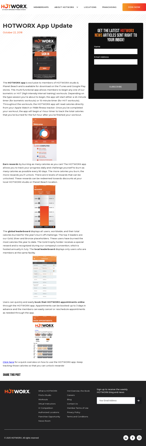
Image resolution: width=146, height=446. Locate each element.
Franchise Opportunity (49, 416)
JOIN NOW (134, 7)
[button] (66, 7)
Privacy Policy (73, 412)
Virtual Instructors (46, 404)
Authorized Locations (48, 412)
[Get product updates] (116, 400)
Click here (8, 362)
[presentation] (115, 73)
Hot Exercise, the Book (78, 391)
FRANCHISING (109, 7)
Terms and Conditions (77, 416)
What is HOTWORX (47, 391)
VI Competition (45, 408)
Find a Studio (44, 395)
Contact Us (72, 404)
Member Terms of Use (77, 408)
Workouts (43, 399)
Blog (69, 399)
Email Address (101, 57)
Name (97, 46)
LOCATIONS (90, 7)
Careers (71, 395)
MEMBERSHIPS (41, 7)
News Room (44, 421)
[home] (14, 7)
